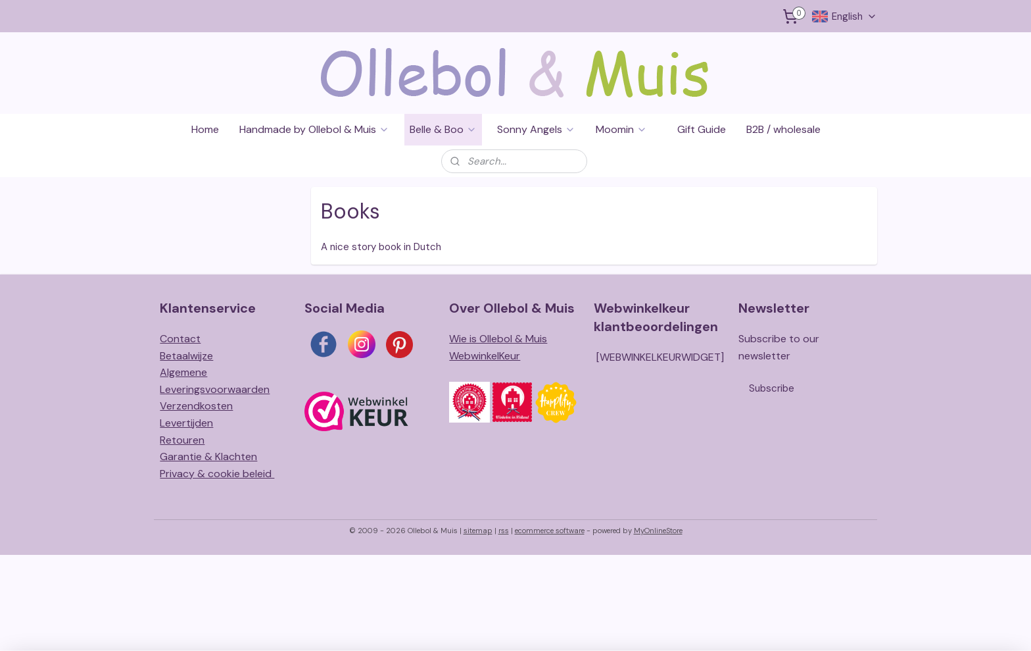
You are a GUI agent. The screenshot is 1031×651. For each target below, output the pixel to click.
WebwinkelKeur (484, 356)
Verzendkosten (196, 406)
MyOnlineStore (658, 530)
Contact (180, 339)
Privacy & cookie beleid (217, 474)
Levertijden (186, 423)
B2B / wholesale (783, 129)
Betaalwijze (186, 356)
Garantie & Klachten (208, 456)
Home (205, 129)
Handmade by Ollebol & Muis (314, 129)
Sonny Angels (536, 129)
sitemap (478, 530)
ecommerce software (550, 530)
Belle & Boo (443, 129)
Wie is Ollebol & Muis (498, 339)
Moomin (621, 129)
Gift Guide (701, 129)
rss (503, 530)
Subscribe (771, 388)
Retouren (182, 440)
